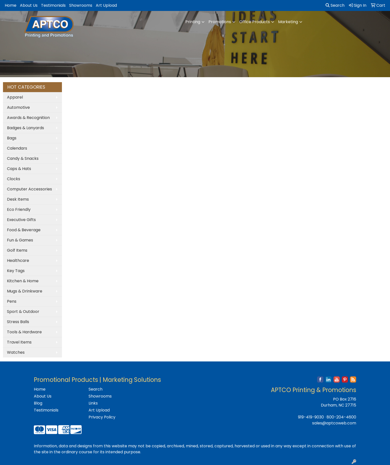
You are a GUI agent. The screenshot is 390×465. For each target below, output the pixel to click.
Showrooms (80, 5)
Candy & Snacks (23, 158)
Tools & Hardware (24, 332)
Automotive (18, 107)
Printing (192, 22)
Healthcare (18, 260)
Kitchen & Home (23, 281)
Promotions (219, 22)
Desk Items (18, 199)
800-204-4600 (341, 417)
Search (335, 5)
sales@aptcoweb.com (334, 423)
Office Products (254, 22)
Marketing (288, 22)
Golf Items (17, 250)
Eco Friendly (19, 209)
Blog (38, 403)
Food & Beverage (24, 230)
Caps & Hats (19, 169)
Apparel (15, 97)
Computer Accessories (29, 189)
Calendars (17, 148)
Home (10, 5)
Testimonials (53, 5)
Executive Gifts (21, 220)
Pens (11, 301)
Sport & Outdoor (23, 311)
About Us (29, 5)
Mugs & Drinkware (24, 291)
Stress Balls (18, 322)
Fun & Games (20, 240)
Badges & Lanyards (25, 128)
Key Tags (16, 271)
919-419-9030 (311, 417)
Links (93, 403)
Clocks (13, 179)
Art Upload (106, 5)
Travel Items (19, 342)
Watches (16, 352)
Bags (11, 138)
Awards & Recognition (28, 117)
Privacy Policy (102, 417)
